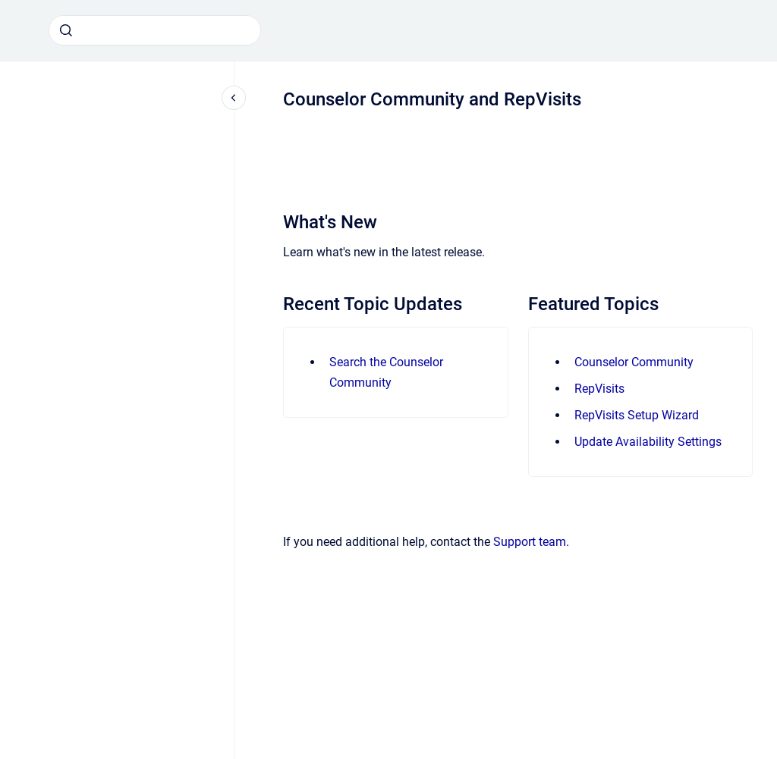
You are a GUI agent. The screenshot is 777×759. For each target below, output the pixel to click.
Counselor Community (634, 362)
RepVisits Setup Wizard (636, 415)
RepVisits (599, 388)
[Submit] (66, 30)
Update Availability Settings (648, 441)
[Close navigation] (234, 98)
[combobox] (154, 30)
